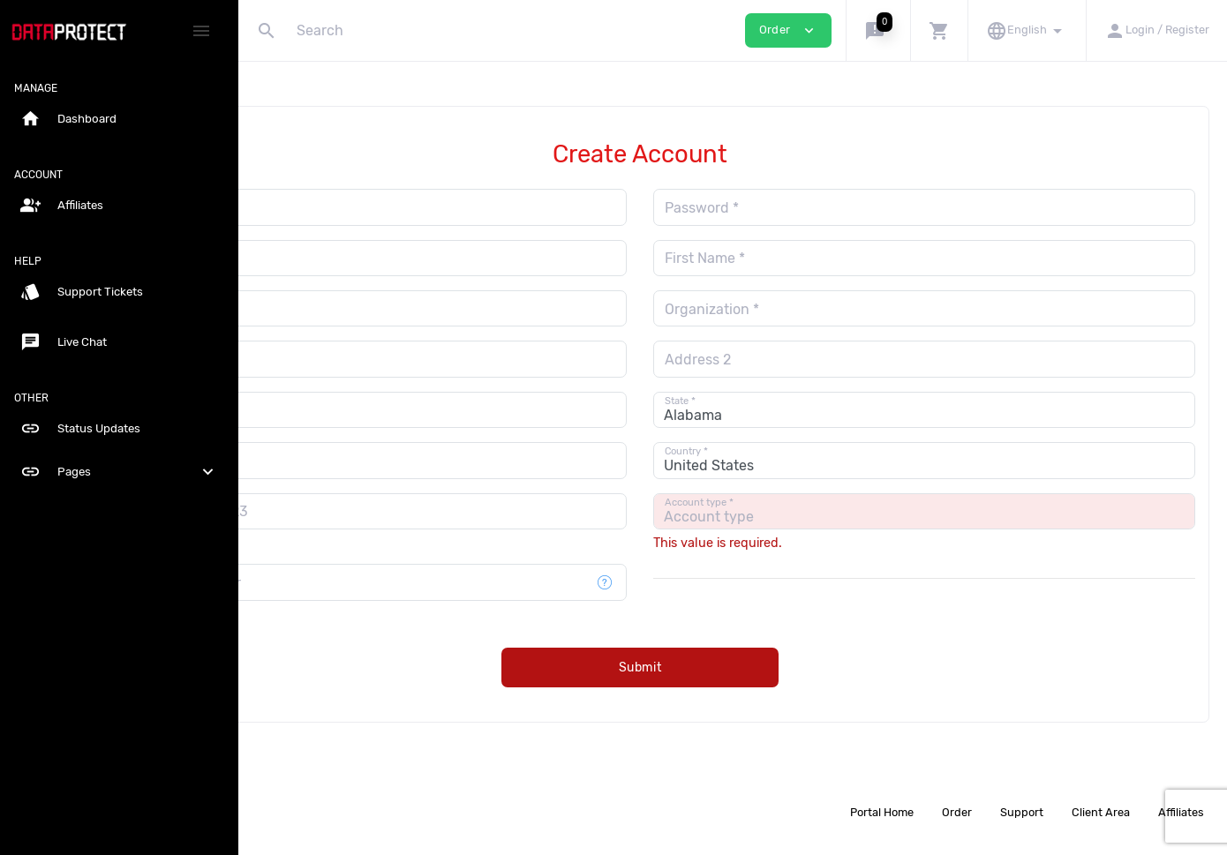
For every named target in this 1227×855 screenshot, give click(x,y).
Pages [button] (119, 472)
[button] (878, 30)
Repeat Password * (344, 258)
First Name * (797, 258)
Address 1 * (319, 359)
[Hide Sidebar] (201, 31)
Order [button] (788, 30)
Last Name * (321, 309)
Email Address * (334, 207)
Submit (733, 667)
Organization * (804, 309)
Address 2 (790, 359)
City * (300, 409)
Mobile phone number (354, 582)
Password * (794, 207)
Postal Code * (326, 461)
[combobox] (301, 511)
